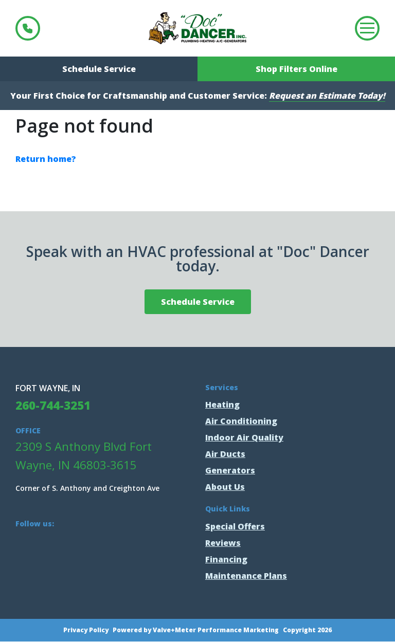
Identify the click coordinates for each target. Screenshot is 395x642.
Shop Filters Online (296, 69)
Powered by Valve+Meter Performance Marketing (196, 630)
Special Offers (235, 526)
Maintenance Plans (246, 575)
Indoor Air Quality (244, 437)
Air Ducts (225, 454)
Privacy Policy (86, 630)
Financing (226, 559)
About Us (225, 486)
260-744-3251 (28, 28)
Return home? (45, 158)
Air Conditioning (241, 421)
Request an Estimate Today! (327, 95)
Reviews (223, 542)
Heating (222, 404)
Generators (230, 470)
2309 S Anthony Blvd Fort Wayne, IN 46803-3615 (83, 455)
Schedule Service (99, 69)
